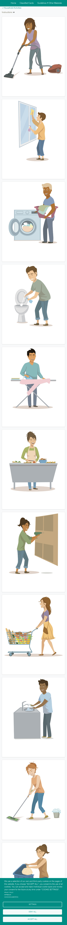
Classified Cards (27, 3)
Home (13, 3)
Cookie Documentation (11, 897)
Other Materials (55, 3)
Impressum (7, 894)
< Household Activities (11, 8)
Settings (32, 904)
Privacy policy (8, 892)
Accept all (32, 919)
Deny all (32, 912)
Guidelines (42, 3)
